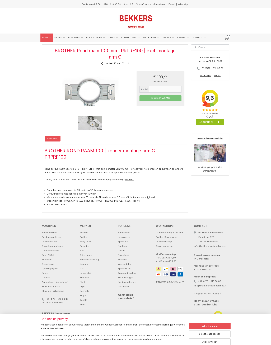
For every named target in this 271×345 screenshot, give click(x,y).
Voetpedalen (125, 264)
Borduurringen (125, 277)
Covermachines (50, 250)
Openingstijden (50, 268)
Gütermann (86, 255)
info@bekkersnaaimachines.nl (210, 246)
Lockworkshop (164, 241)
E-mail (172, 4)
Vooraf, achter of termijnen (151, 4)
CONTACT (199, 37)
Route (45, 273)
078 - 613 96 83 (112, 4)
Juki (82, 268)
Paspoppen (124, 286)
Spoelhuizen (124, 268)
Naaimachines (49, 232)
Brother (84, 237)
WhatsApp (183, 4)
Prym (82, 286)
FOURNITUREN (130, 37)
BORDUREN (75, 37)
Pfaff (82, 282)
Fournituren (124, 255)
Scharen (122, 259)
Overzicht (52, 138)
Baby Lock (85, 241)
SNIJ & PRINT (151, 37)
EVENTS (183, 37)
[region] (112, 332)
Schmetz (84, 291)
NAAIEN (60, 37)
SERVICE (168, 37)
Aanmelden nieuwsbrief (210, 138)
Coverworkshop (164, 246)
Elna (82, 250)
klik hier (129, 179)
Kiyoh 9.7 (128, 4)
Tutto (82, 304)
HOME (47, 37)
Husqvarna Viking (89, 259)
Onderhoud (48, 264)
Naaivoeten (124, 232)
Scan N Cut (48, 255)
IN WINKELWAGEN (160, 98)
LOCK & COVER (95, 37)
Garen (121, 250)
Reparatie (47, 259)
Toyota (83, 300)
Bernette (84, 246)
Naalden (122, 246)
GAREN (113, 37)
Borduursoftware (127, 282)
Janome (84, 264)
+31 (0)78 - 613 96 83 (211, 68)
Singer (83, 295)
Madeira (84, 277)
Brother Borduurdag (166, 237)
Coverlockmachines (52, 246)
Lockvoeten (124, 237)
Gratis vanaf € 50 (91, 4)
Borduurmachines (51, 237)
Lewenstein (86, 273)
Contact (46, 277)
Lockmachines (50, 241)
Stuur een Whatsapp (53, 291)
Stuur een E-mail (51, 286)
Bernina (84, 232)
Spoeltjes (123, 241)
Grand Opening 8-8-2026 (170, 232)
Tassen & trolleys (127, 273)
